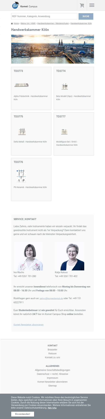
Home (16, 23)
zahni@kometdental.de (51, 298)
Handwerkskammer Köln (81, 23)
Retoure (53, 353)
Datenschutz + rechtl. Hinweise (52, 374)
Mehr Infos (52, 408)
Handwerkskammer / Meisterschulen (53, 23)
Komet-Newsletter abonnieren (28, 324)
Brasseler (52, 349)
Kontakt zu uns (52, 357)
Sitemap (52, 385)
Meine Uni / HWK (28, 23)
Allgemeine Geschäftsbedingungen (52, 370)
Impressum (52, 378)
